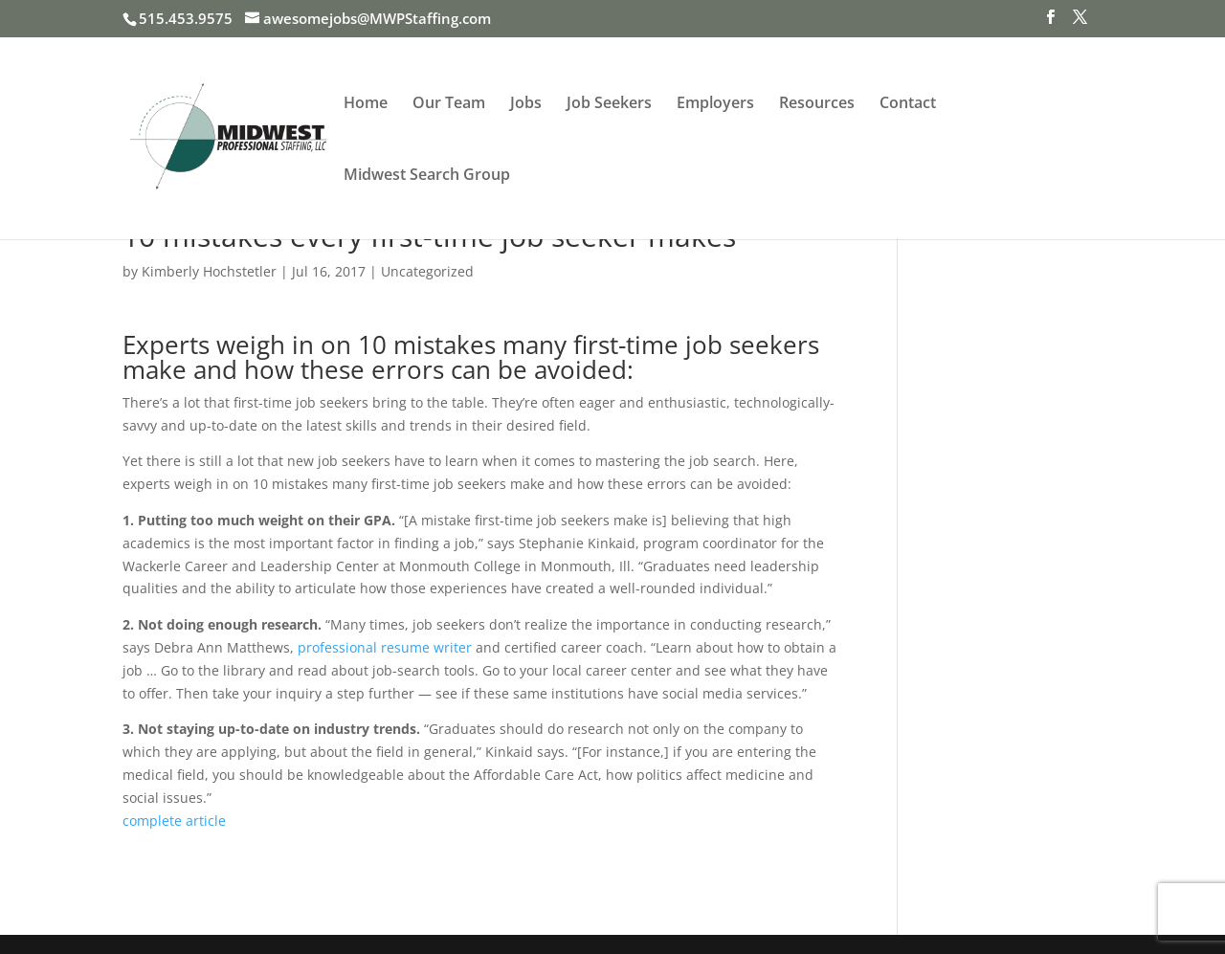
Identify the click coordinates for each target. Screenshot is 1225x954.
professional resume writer (385, 647)
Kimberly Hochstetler (209, 271)
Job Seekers (609, 104)
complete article (174, 820)
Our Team (448, 104)
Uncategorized (427, 271)
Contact (908, 104)
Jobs (526, 104)
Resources (817, 104)
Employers (715, 104)
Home (366, 104)
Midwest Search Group (427, 176)
